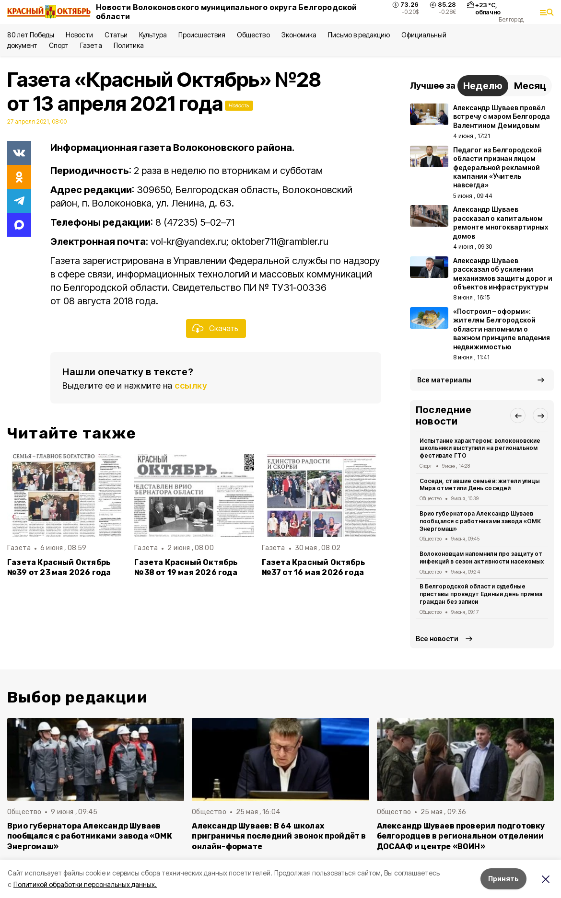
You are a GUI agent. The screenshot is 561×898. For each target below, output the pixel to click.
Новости (79, 35)
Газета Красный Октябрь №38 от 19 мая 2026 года (185, 567)
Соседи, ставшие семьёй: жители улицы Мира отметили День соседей (480, 484)
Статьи (116, 35)
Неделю (483, 86)
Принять (503, 879)
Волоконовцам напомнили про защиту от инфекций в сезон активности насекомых (482, 557)
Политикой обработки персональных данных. (85, 884)
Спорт (59, 45)
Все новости (437, 638)
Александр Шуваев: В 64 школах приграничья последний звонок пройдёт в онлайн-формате (279, 836)
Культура (153, 35)
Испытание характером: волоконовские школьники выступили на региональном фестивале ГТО (480, 448)
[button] (518, 415)
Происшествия (201, 35)
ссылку (191, 385)
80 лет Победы (30, 35)
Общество (253, 35)
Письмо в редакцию (359, 35)
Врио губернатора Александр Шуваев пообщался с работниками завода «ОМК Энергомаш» (480, 521)
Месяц (530, 86)
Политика (129, 45)
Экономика (298, 35)
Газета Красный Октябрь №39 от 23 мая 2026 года (59, 567)
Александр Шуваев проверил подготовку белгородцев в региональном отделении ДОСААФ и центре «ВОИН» (461, 836)
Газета (91, 45)
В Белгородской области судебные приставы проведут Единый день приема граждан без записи (481, 594)
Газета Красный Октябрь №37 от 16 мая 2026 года (313, 567)
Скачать (223, 328)
